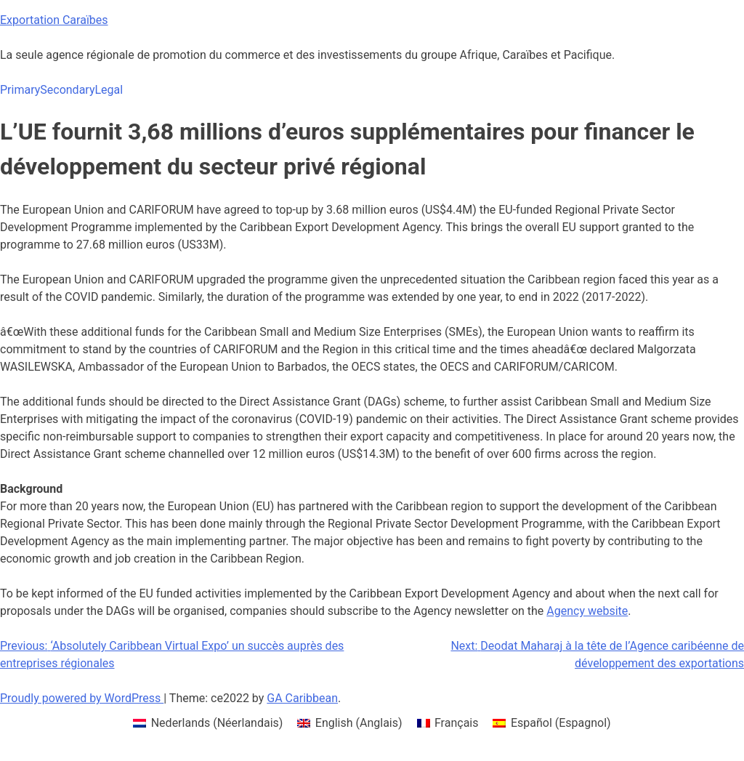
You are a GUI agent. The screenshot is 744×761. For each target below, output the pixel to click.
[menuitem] (208, 723)
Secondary (67, 90)
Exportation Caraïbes (54, 20)
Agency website (587, 611)
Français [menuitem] (456, 723)
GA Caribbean (302, 698)
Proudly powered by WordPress (81, 698)
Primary (20, 90)
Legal (108, 90)
